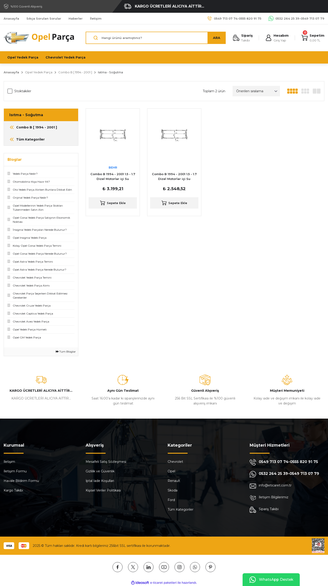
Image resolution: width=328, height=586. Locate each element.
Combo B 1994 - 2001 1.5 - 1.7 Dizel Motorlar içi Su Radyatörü (112, 176)
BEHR (113, 167)
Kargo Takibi (13, 490)
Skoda (172, 490)
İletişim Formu (15, 471)
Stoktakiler (22, 91)
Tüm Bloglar (66, 351)
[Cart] (312, 38)
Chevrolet (175, 462)
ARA (216, 38)
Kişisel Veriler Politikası (103, 490)
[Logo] (39, 38)
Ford (171, 500)
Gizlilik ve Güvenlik (100, 471)
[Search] (156, 38)
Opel (171, 471)
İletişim (9, 462)
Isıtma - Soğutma (110, 72)
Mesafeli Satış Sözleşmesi (106, 462)
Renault (174, 481)
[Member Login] (277, 38)
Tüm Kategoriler (180, 509)
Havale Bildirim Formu (21, 481)
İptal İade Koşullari (100, 481)
